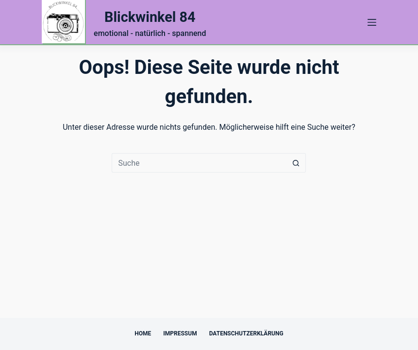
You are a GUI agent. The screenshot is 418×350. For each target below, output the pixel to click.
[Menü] (372, 22)
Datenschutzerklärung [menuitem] (246, 333)
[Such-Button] (296, 163)
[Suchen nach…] (199, 163)
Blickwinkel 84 (149, 17)
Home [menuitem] (142, 333)
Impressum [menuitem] (180, 333)
